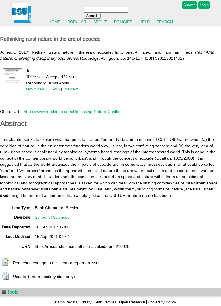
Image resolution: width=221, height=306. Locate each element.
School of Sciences (52, 217)
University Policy (162, 302)
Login (204, 5)
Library (86, 302)
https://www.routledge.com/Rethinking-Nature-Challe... (73, 111)
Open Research (132, 302)
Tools (10, 291)
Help (144, 22)
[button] (5, 262)
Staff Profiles (105, 302)
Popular (76, 22)
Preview (70, 89)
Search (165, 22)
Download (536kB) (43, 89)
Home (54, 22)
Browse (189, 5)
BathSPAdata (66, 302)
